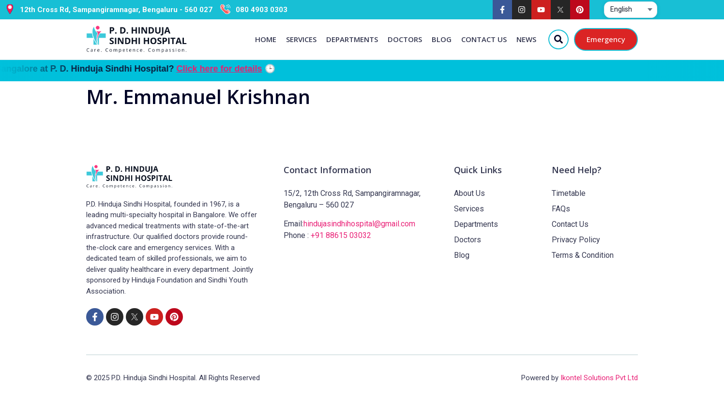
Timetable (569, 193)
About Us (469, 193)
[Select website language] (630, 9)
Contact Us (484, 39)
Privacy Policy (576, 239)
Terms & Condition (583, 255)
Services (301, 39)
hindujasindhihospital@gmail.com (359, 223)
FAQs (561, 208)
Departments (352, 39)
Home (265, 39)
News (526, 39)
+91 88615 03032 (341, 235)
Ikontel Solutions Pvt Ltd (599, 377)
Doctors (405, 39)
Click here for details (247, 69)
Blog (442, 39)
